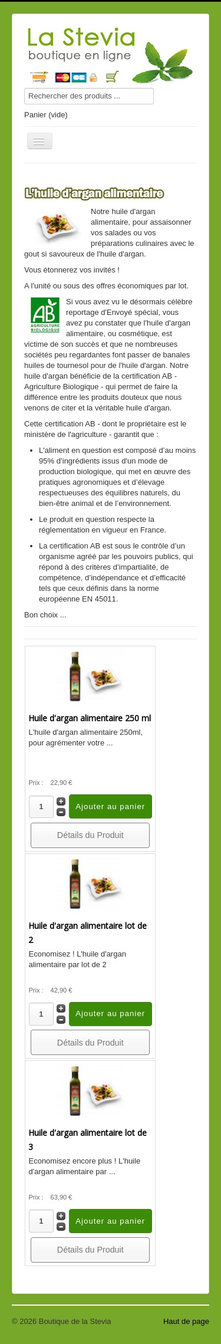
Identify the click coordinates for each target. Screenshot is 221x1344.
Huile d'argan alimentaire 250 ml (89, 718)
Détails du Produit (90, 835)
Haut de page (186, 1321)
